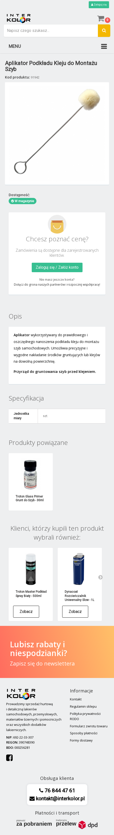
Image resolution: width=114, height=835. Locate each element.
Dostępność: (19, 194)
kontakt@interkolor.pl (60, 799)
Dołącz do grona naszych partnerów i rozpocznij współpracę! (57, 284)
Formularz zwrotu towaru (89, 726)
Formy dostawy (81, 740)
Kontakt (76, 699)
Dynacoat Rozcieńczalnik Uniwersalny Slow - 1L (79, 596)
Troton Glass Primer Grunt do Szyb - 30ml (30, 498)
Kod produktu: (17, 77)
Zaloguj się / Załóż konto (57, 267)
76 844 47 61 (59, 791)
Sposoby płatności (83, 733)
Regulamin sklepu (83, 706)
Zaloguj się (99, 4)
